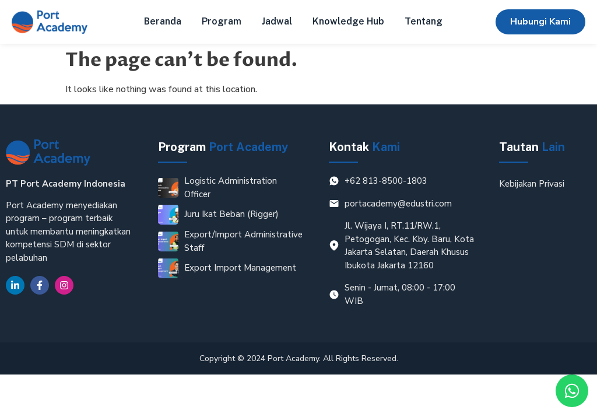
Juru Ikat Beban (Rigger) (231, 214)
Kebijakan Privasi (531, 184)
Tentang (424, 21)
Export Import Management (240, 268)
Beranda (162, 21)
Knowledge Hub (348, 21)
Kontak (364, 147)
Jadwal (277, 21)
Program (221, 21)
